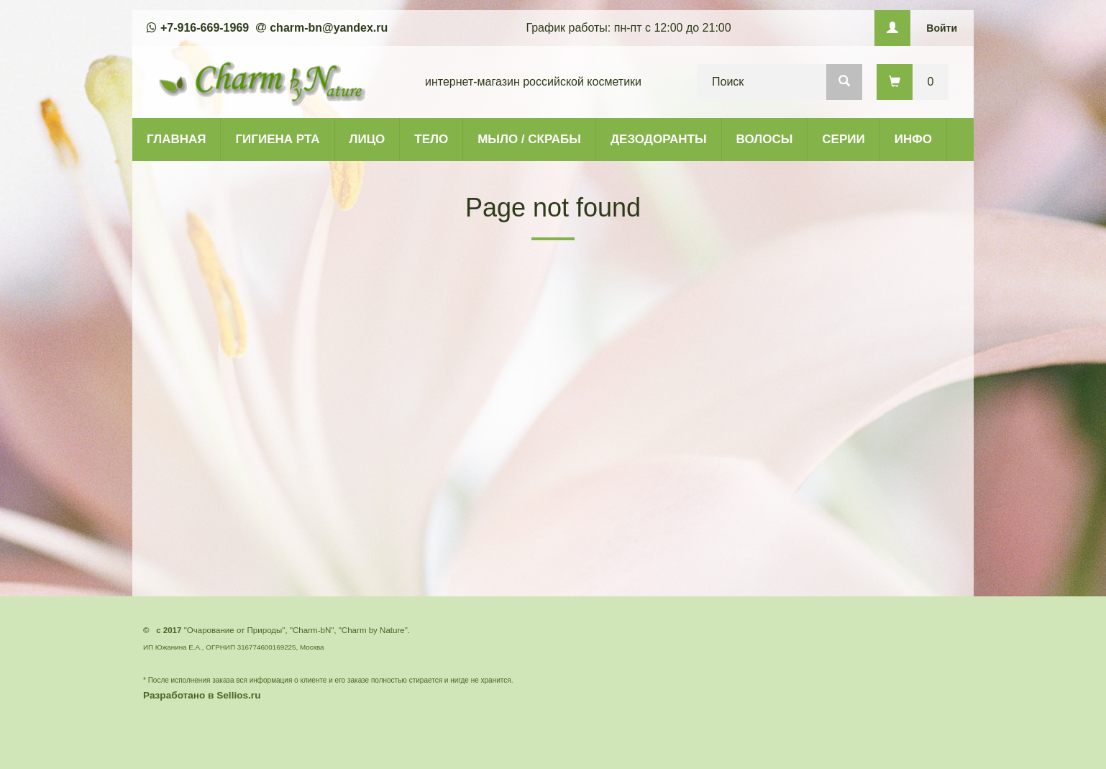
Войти (941, 28)
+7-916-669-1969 (204, 28)
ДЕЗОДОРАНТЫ (659, 139)
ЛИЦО (367, 139)
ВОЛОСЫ (764, 139)
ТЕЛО (431, 139)
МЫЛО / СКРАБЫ (529, 139)
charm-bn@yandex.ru (329, 28)
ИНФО (913, 139)
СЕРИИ (843, 139)
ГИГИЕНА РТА (277, 139)
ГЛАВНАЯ (176, 139)
